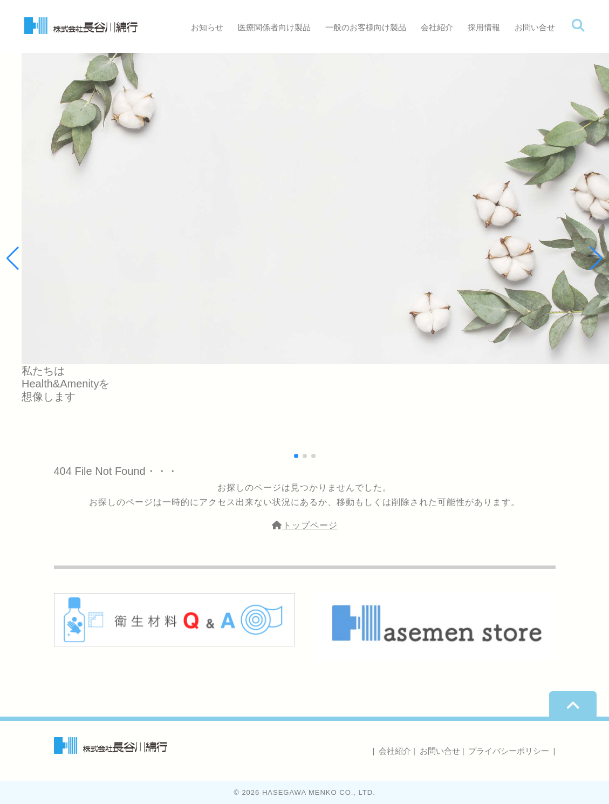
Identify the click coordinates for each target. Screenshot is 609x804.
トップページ (305, 525)
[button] (596, 258)
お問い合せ (535, 27)
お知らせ (207, 27)
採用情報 (484, 27)
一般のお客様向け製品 (365, 27)
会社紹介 (437, 27)
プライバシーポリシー (508, 750)
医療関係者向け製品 (274, 27)
